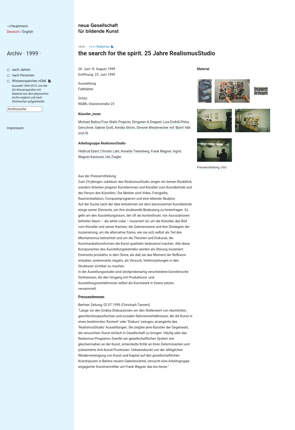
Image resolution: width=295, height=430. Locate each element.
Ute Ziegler (113, 157)
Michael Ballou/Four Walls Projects (104, 122)
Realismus (103, 46)
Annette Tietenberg (135, 151)
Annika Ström (125, 128)
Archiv (14, 53)
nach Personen (23, 75)
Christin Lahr (110, 151)
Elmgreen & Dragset (147, 122)
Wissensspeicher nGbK (31, 81)
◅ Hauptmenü (17, 26)
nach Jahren (21, 70)
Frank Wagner (161, 151)
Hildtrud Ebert (88, 151)
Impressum (15, 128)
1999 (32, 53)
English (27, 32)
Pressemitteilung (212, 167)
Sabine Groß (104, 128)
